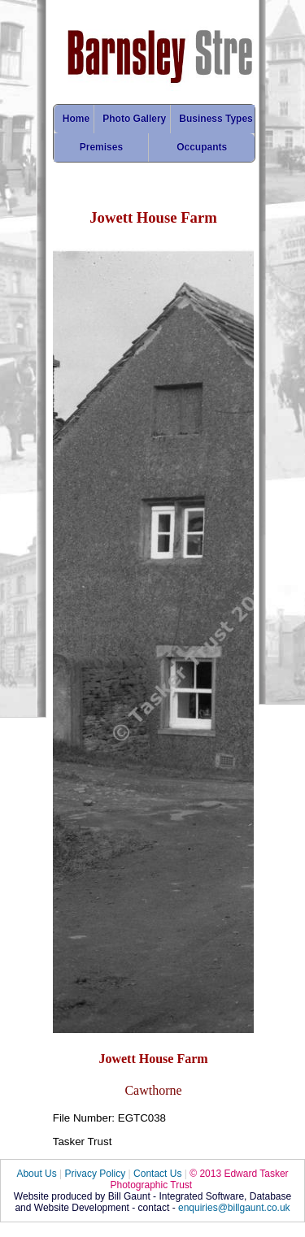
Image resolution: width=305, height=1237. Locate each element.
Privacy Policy (95, 1173)
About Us (36, 1173)
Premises (101, 147)
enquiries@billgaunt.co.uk (234, 1207)
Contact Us (157, 1173)
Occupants (201, 147)
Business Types (215, 118)
